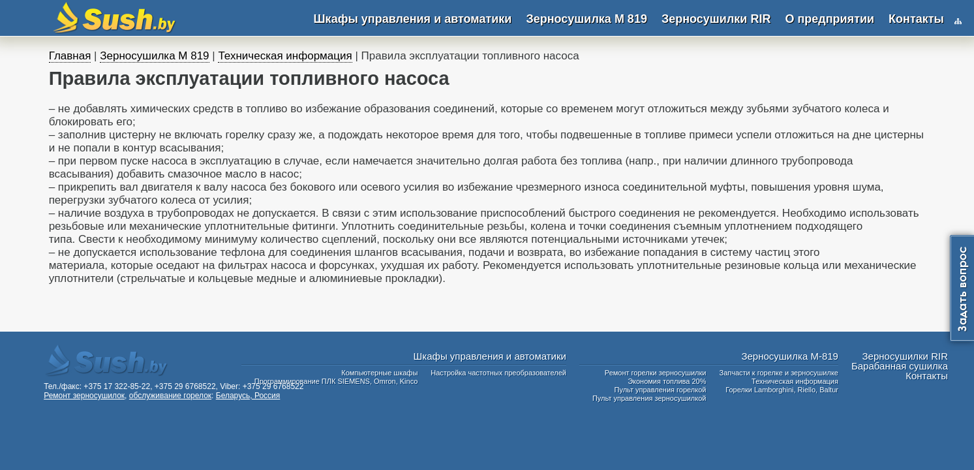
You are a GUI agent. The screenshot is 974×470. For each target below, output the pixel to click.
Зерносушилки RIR (716, 18)
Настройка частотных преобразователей (498, 373)
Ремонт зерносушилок (84, 395)
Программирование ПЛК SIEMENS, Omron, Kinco (336, 381)
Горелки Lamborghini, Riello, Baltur (781, 390)
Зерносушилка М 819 (586, 18)
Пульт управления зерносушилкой (649, 398)
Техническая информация (285, 56)
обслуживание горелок (170, 395)
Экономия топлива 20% (667, 381)
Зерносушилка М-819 (789, 356)
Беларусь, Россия (248, 395)
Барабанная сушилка (899, 366)
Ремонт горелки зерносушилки (656, 373)
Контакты (916, 18)
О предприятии (829, 18)
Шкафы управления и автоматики (413, 18)
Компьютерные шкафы (379, 373)
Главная (70, 56)
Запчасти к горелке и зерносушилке (778, 373)
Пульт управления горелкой (661, 390)
